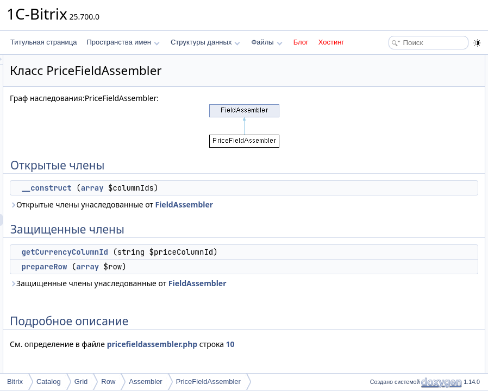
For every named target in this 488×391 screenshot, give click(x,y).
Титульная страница (43, 42)
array (228, 188)
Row (108, 381)
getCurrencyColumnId (200, 264)
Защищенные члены (398, 85)
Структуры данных (205, 42)
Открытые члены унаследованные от (217, 210)
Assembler (145, 381)
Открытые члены (392, 61)
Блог (301, 42)
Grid (81, 381)
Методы (379, 156)
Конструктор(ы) (390, 132)
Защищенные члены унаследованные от (224, 313)
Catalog (48, 381)
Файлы (266, 42)
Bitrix (15, 381)
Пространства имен (122, 42)
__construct (182, 188)
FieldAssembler (175, 216)
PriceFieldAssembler (208, 381)
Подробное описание (399, 120)
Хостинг (331, 42)
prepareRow (180, 290)
